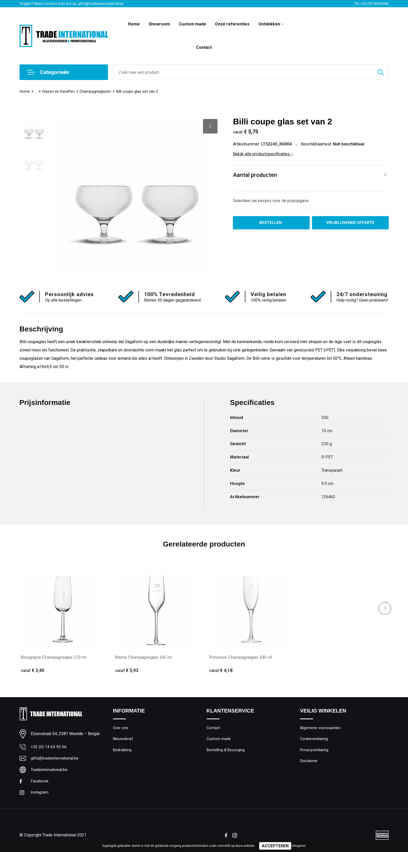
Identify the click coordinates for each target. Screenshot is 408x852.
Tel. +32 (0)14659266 (371, 4)
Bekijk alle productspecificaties (263, 153)
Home (134, 24)
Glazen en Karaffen (58, 91)
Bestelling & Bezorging (226, 750)
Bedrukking (122, 750)
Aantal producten (255, 175)
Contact (204, 47)
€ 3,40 (32, 670)
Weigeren (299, 846)
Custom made (192, 24)
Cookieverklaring (314, 739)
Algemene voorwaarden (320, 728)
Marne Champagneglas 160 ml (143, 657)
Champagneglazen (96, 91)
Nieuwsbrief (123, 739)
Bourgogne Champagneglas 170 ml (53, 657)
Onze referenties (232, 24)
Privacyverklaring (314, 750)
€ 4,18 (221, 670)
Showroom (159, 24)
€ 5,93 (126, 670)
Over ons (120, 728)
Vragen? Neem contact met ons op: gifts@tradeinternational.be (72, 4)
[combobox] (243, 72)
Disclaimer (309, 761)
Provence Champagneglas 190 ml (240, 657)
